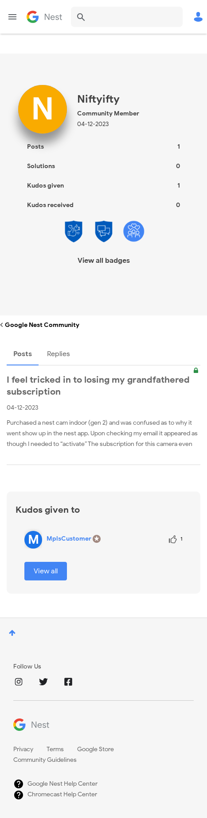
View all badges (104, 260)
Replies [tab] (58, 353)
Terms (55, 749)
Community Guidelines (45, 760)
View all (46, 571)
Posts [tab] (22, 353)
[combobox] (127, 17)
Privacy (23, 749)
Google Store (95, 749)
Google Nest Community (44, 17)
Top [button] (12, 633)
